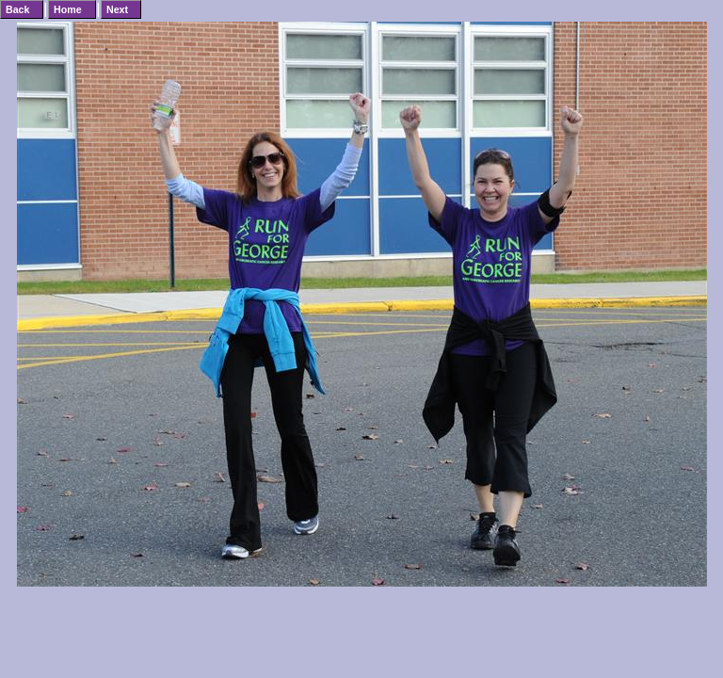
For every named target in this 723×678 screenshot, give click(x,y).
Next (117, 9)
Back (17, 9)
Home (68, 9)
